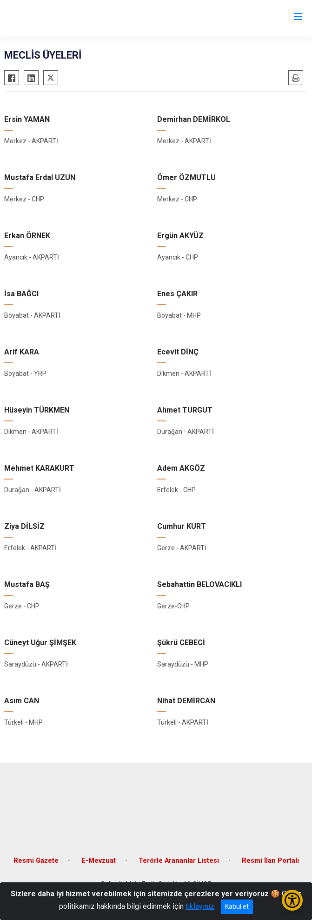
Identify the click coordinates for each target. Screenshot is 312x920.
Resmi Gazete (36, 861)
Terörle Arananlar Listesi (179, 861)
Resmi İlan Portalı (270, 861)
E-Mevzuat (98, 861)
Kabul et (237, 906)
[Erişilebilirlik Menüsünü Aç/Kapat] (292, 900)
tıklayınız (200, 906)
